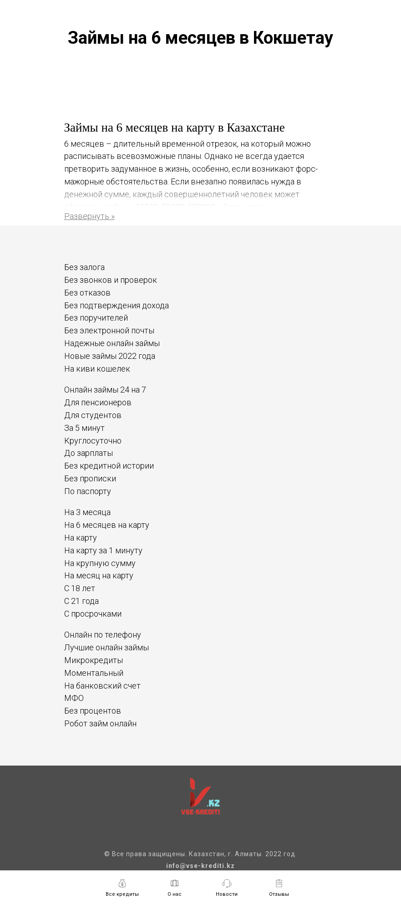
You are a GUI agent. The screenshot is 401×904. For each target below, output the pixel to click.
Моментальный (93, 673)
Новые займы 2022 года (109, 356)
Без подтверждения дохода (116, 305)
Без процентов (92, 710)
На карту (80, 537)
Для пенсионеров (98, 402)
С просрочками (93, 613)
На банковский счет (102, 685)
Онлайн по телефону (102, 634)
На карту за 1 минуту (103, 550)
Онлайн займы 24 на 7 (105, 389)
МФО (74, 698)
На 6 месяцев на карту (106, 525)
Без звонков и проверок (110, 280)
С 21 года (81, 601)
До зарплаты (88, 453)
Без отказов (87, 292)
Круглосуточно (93, 440)
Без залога (84, 267)
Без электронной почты (109, 330)
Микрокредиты (93, 660)
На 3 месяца (87, 512)
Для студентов (93, 415)
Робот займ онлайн (100, 723)
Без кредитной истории (109, 465)
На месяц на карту (98, 575)
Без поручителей (96, 317)
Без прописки (90, 478)
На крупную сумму (100, 563)
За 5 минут (84, 428)
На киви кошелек (97, 368)
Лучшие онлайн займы (106, 647)
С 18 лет (79, 588)
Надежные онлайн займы (112, 343)
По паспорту (87, 491)
